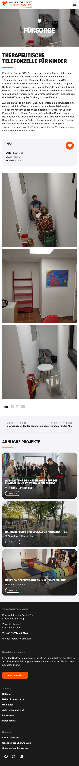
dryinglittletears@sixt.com (16, 638)
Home (33, 36)
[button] (74, 4)
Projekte (44, 36)
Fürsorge (39, 30)
